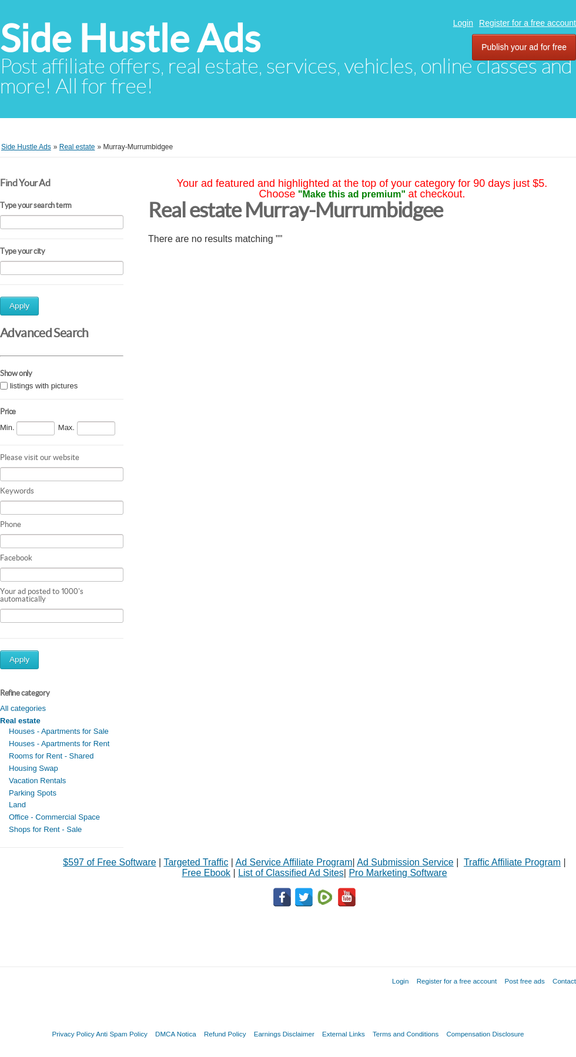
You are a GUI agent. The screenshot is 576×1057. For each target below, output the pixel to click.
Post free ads (524, 981)
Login (463, 23)
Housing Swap (33, 768)
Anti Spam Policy (122, 1034)
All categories (23, 708)
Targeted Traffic (195, 862)
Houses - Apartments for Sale (59, 731)
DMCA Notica (175, 1034)
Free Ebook (206, 873)
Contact (564, 981)
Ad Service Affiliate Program (294, 862)
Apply (19, 305)
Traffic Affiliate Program (512, 862)
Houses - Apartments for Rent (59, 743)
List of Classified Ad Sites (291, 873)
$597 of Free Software (109, 862)
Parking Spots (32, 792)
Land (17, 804)
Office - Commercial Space (54, 817)
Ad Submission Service (405, 862)
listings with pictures (44, 385)
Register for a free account (527, 23)
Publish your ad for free (524, 47)
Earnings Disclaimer (284, 1034)
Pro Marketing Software (398, 873)
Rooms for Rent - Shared (51, 755)
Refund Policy (225, 1034)
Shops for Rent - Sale (45, 829)
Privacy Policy (73, 1034)
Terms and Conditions (405, 1034)
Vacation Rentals (37, 780)
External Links (343, 1034)
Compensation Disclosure (485, 1034)
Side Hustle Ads (130, 38)
